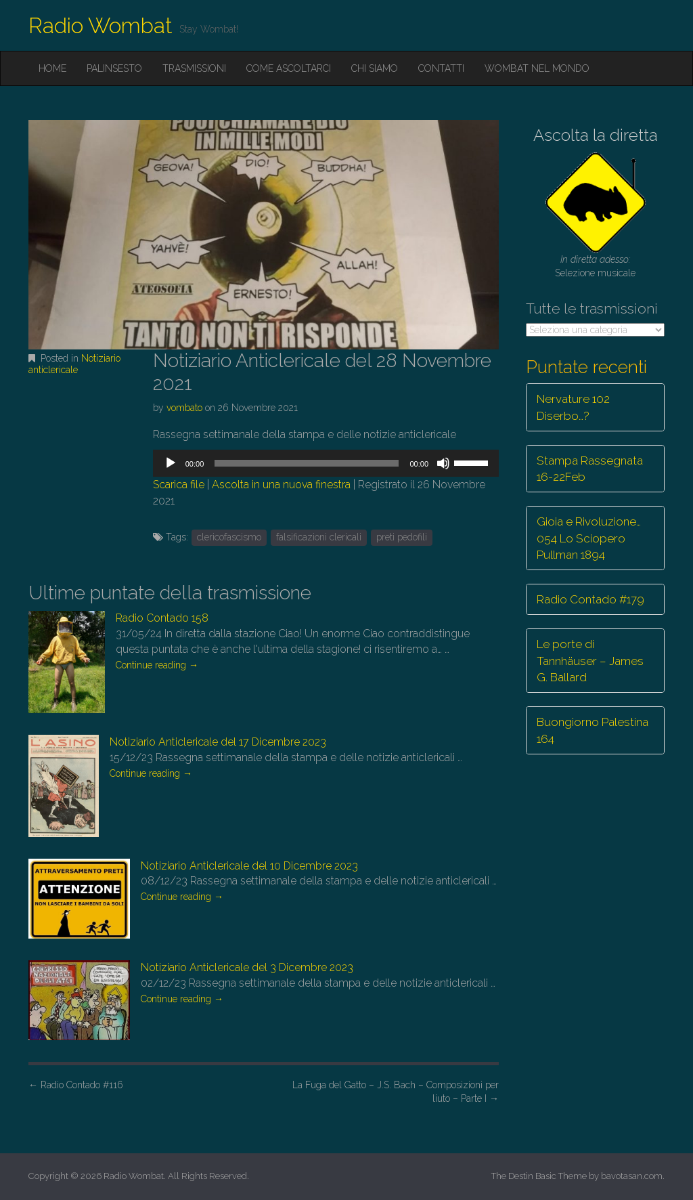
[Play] (170, 463)
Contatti (441, 68)
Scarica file (178, 484)
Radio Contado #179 (590, 599)
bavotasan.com (632, 1176)
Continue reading (157, 665)
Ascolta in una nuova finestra (281, 484)
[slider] (307, 463)
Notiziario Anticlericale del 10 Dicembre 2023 (249, 865)
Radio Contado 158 (162, 618)
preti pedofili (401, 537)
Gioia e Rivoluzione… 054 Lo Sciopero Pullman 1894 (589, 538)
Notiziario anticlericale (74, 364)
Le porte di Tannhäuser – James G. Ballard (590, 660)
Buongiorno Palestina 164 (592, 730)
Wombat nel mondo (537, 68)
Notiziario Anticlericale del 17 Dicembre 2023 (218, 741)
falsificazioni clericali (318, 537)
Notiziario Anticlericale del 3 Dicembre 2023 (247, 967)
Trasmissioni (194, 68)
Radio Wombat (100, 25)
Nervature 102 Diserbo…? (573, 407)
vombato (184, 407)
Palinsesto (114, 68)
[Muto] (443, 463)
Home (52, 68)
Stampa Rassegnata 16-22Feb (590, 469)
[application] (326, 463)
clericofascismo (229, 537)
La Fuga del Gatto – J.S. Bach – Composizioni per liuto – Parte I (395, 1091)
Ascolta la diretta (595, 135)
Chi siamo (374, 68)
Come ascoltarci (288, 68)
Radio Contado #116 (75, 1084)
